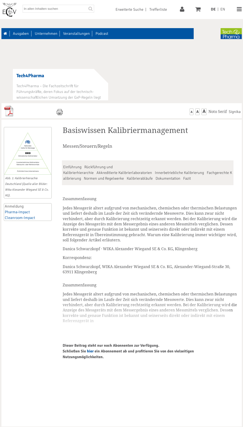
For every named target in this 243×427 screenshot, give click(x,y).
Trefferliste (158, 9)
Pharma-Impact (17, 212)
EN (222, 9)
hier (90, 351)
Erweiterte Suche (129, 9)
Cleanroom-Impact (20, 217)
